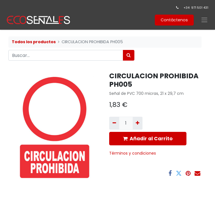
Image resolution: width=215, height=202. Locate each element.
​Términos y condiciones (133, 153)
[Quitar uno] (114, 123)
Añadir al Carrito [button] (148, 138)
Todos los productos (34, 42)
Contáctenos (174, 20)
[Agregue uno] (137, 123)
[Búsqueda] (128, 55)
